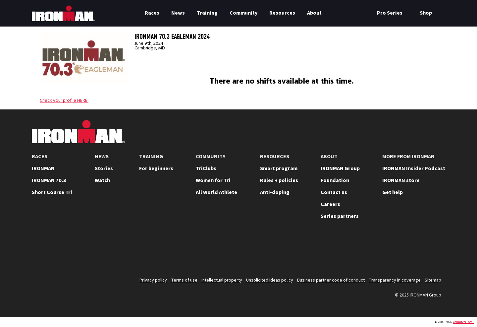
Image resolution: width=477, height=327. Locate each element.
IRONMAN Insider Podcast (413, 168)
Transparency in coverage (395, 280)
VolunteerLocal (463, 322)
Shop (426, 13)
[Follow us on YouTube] (365, 250)
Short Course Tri (52, 192)
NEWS (102, 156)
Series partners (340, 216)
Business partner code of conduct (331, 280)
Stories (104, 168)
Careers (330, 204)
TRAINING (151, 156)
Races (152, 13)
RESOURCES (274, 156)
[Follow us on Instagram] (383, 250)
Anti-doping (275, 192)
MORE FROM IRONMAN (408, 156)
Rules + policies (279, 180)
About (314, 13)
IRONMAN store (401, 180)
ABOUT (329, 156)
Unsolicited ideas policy (269, 280)
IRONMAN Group (340, 168)
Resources (282, 13)
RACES (39, 156)
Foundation (335, 180)
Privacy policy (153, 280)
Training (207, 13)
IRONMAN (43, 168)
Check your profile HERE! (64, 100)
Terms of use (184, 280)
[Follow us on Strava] (434, 250)
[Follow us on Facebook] (417, 250)
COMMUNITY (211, 156)
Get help (392, 192)
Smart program (278, 168)
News (178, 13)
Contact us (334, 192)
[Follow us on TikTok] (400, 250)
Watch (102, 180)
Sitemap (433, 280)
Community (243, 13)
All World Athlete (216, 192)
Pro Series (389, 13)
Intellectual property (221, 280)
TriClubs (206, 168)
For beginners (156, 168)
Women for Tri (213, 180)
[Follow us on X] (348, 250)
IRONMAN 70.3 (49, 180)
